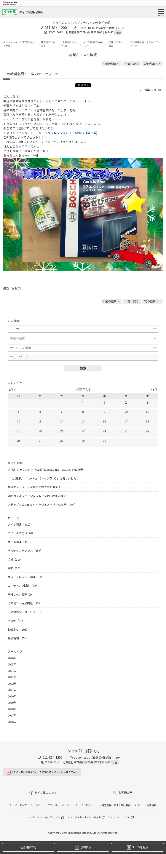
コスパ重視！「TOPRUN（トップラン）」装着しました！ (43, 478)
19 (18, 431)
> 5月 (154, 389)
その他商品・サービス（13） (26, 612)
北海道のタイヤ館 (69, 44)
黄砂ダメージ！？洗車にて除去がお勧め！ (34, 487)
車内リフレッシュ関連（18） (26, 577)
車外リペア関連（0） (21, 594)
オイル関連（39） (19, 542)
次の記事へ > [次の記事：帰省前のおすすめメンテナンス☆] (152, 64)
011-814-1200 (56, 27)
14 (61, 421)
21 (61, 431)
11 (147, 411)
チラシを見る (137, 847)
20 (40, 431)
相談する (29, 847)
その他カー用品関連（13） (25, 603)
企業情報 (151, 805)
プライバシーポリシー (59, 805)
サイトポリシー (86, 805)
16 (104, 421)
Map (118, 32)
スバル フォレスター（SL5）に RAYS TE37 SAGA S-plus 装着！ (47, 469)
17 (126, 421)
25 (147, 431)
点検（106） (15, 559)
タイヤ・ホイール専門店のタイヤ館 (18, 44)
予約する (83, 847)
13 (40, 421)
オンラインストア (120, 817)
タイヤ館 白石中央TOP (92, 44)
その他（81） (16, 621)
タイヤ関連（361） (20, 524)
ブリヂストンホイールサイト (85, 817)
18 (147, 421)
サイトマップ (19, 805)
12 (18, 421)
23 (104, 431)
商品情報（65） (17, 638)
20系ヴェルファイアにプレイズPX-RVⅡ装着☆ (37, 496)
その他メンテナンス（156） (25, 551)
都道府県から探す (48, 44)
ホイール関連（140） (21, 533)
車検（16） (15, 568)
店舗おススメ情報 (116, 44)
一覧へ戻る (132, 64)
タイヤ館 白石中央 (31, 12)
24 (126, 431)
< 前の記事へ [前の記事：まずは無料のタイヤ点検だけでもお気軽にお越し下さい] (111, 64)
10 (126, 411)
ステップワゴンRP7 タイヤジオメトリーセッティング (41, 504)
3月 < (12, 389)
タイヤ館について (43, 792)
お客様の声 (122, 792)
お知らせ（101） (18, 629)
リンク (37, 805)
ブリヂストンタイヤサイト (46, 817)
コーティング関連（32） (23, 586)
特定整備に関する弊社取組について (121, 805)
